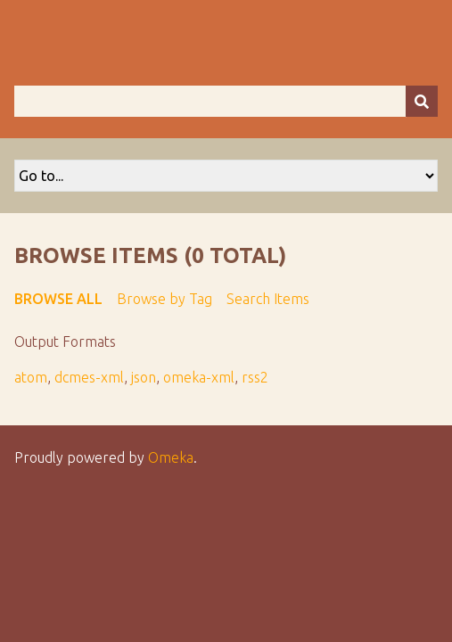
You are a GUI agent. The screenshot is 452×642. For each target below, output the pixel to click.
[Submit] (422, 101)
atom (30, 377)
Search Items (267, 299)
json (143, 377)
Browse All (58, 299)
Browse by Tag (164, 299)
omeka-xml (198, 377)
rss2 (255, 377)
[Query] (226, 101)
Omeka (170, 457)
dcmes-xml (89, 377)
